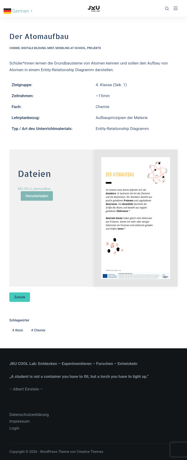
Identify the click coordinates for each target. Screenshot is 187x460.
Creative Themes (90, 452)
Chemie (14, 48)
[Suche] (167, 8)
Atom (17, 330)
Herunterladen (36, 196)
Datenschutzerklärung (29, 414)
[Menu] (175, 8)
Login (14, 428)
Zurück (19, 297)
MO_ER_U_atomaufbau (34, 188)
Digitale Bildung (33, 48)
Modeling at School (70, 48)
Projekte (94, 48)
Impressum (19, 421)
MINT (50, 48)
